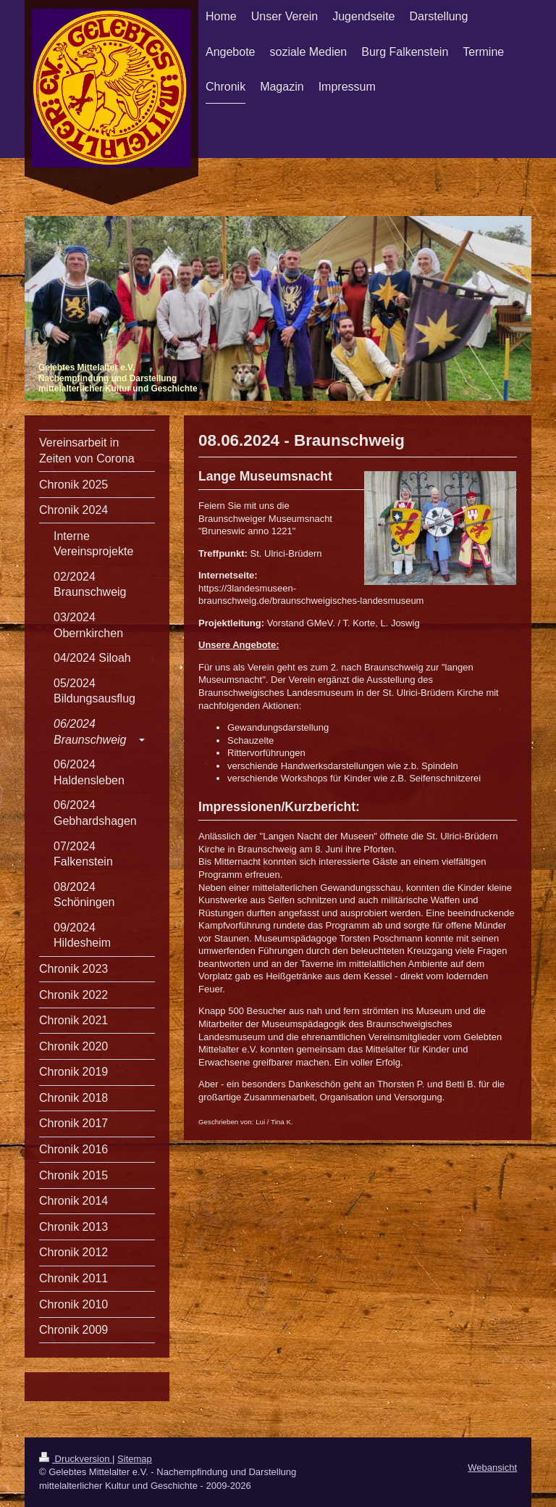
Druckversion (75, 1458)
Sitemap (134, 1458)
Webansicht (492, 1467)
